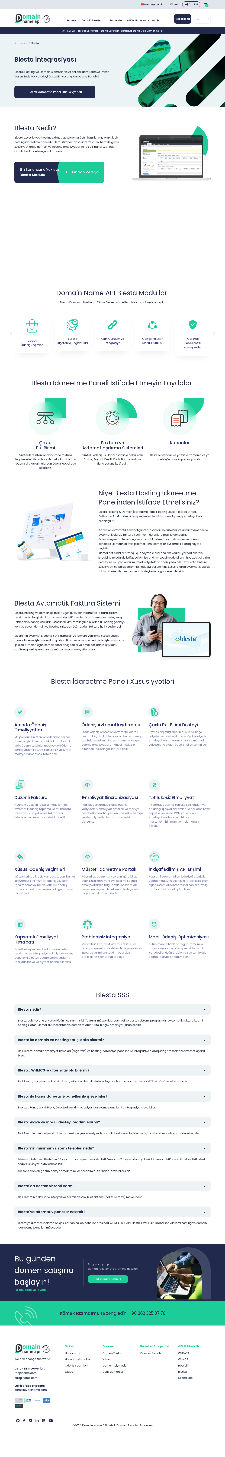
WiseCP (183, 1359)
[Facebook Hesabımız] (24, 1420)
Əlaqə (69, 1372)
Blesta (182, 1372)
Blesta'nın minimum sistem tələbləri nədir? (56, 1148)
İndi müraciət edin (108, 1279)
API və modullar (137, 20)
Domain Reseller (91, 20)
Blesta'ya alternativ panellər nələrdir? (51, 1211)
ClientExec (185, 1378)
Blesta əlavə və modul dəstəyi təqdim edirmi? (59, 1122)
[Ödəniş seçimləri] (37, 1403)
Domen (71, 20)
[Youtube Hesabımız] (51, 1420)
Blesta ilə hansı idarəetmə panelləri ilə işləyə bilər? (62, 1096)
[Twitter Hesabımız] (30, 1420)
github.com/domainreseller (61, 1171)
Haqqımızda (73, 1353)
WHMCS (183, 1353)
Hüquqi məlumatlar (78, 1359)
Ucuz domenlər (113, 20)
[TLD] (199, 19)
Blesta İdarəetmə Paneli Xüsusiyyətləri (55, 92)
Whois (155, 20)
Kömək (174, 4)
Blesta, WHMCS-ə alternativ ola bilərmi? (53, 1070)
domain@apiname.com (30, 1390)
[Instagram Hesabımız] (43, 1420)
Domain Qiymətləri (115, 1366)
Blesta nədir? (29, 1009)
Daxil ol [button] (193, 4)
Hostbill (183, 1366)
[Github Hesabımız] (18, 1420)
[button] (213, 333)
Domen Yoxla (111, 1353)
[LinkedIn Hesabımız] (37, 1420)
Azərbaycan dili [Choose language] (152, 4)
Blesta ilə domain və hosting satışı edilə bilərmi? (61, 1039)
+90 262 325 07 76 (146, 1313)
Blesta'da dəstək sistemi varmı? (46, 1185)
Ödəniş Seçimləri (76, 1366)
